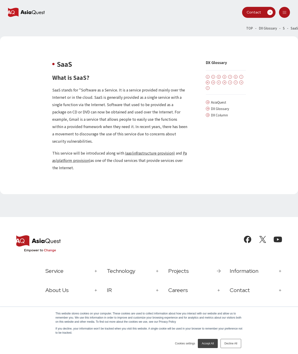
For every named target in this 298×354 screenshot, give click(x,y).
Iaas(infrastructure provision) (150, 153)
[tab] (284, 12)
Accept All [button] (208, 343)
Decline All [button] (230, 343)
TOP (249, 28)
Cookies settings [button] (185, 343)
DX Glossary (268, 28)
